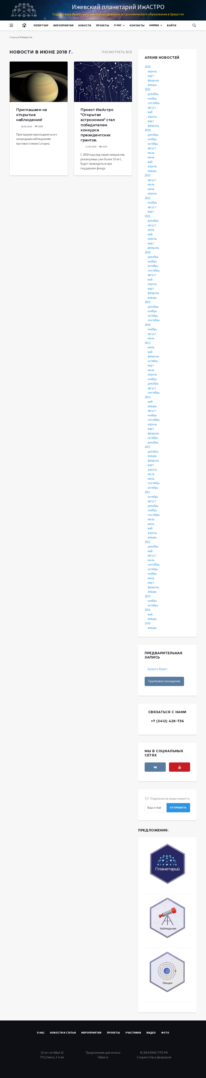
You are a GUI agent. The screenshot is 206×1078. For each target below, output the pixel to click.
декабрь (153, 94)
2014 (147, 397)
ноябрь (152, 98)
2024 (147, 130)
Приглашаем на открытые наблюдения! (31, 115)
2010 (147, 596)
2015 (147, 447)
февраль (153, 80)
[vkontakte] (155, 767)
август (152, 107)
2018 (147, 325)
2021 (147, 216)
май (150, 112)
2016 (147, 610)
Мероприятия (63, 25)
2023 (147, 175)
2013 (147, 542)
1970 (147, 623)
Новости (84, 25)
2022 (147, 198)
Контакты (137, 25)
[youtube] (179, 767)
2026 (147, 67)
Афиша (154, 25)
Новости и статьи (63, 1032)
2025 (147, 89)
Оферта (103, 1057)
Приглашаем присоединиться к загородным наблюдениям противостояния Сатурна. (36, 139)
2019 (147, 302)
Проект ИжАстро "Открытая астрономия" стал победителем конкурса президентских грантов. (97, 125)
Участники (133, 1032)
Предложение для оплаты (103, 1052)
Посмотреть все (117, 52)
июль (151, 153)
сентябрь (154, 103)
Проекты (102, 25)
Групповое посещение (164, 681)
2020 (147, 252)
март (151, 76)
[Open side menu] (11, 25)
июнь (151, 157)
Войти (171, 25)
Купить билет (158, 669)
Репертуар (41, 25)
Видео (151, 1032)
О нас (118, 25)
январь (152, 85)
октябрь (153, 144)
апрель (152, 71)
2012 (147, 343)
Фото (165, 1032)
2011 (147, 492)
